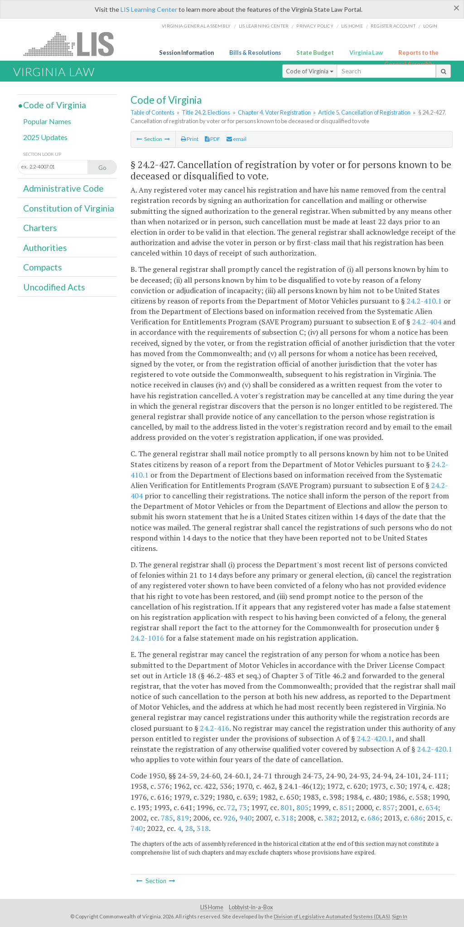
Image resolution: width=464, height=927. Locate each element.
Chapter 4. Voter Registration (274, 112)
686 (373, 818)
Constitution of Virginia (68, 208)
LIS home (352, 26)
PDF (212, 138)
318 (287, 818)
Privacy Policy (315, 26)
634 (431, 807)
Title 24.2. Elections (206, 112)
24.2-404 (426, 322)
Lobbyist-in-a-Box (251, 907)
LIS (73, 43)
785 (167, 818)
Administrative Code (63, 188)
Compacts (42, 267)
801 (286, 807)
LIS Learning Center (149, 9)
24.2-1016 (147, 638)
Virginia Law (366, 52)
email (236, 138)
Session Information (186, 52)
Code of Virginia (310, 71)
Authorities (45, 247)
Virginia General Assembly (196, 26)
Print (189, 138)
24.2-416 (214, 728)
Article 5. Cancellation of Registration (364, 112)
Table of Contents (152, 112)
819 (183, 818)
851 (345, 807)
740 (136, 828)
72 (231, 807)
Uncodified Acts (54, 287)
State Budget (315, 52)
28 (189, 828)
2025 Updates (45, 137)
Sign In (399, 916)
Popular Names (47, 121)
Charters (40, 227)
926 (229, 818)
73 (243, 807)
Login (430, 26)
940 (245, 818)
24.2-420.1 (374, 739)
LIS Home (211, 907)
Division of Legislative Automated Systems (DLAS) (332, 916)
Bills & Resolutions (255, 52)
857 (388, 807)
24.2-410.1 (424, 301)
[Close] (456, 8)
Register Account (393, 26)
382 (330, 818)
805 (302, 807)
